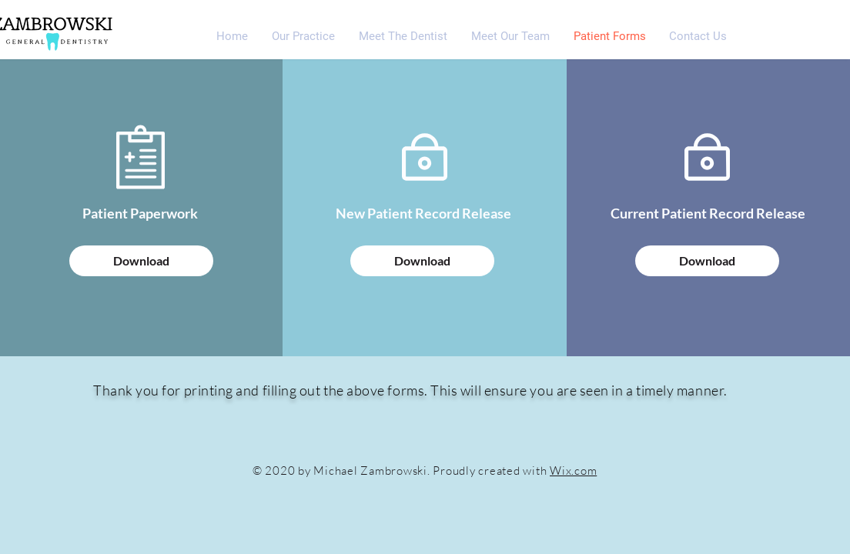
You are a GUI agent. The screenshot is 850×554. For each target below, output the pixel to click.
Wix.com (573, 470)
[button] (402, 36)
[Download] (141, 260)
